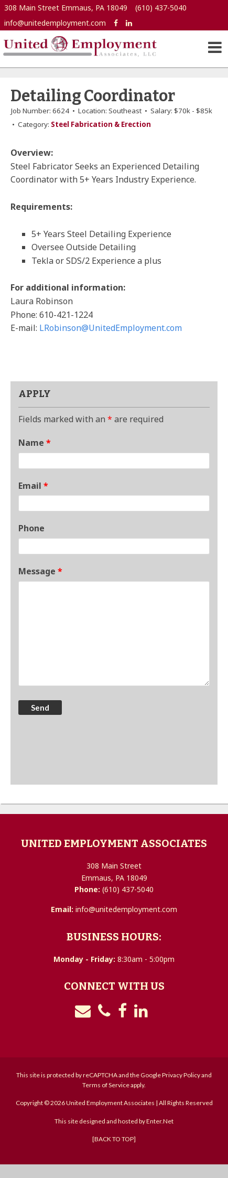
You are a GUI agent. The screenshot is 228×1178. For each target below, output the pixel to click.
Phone (31, 528)
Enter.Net (159, 1121)
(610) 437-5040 (161, 8)
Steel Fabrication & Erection (101, 124)
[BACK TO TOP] (114, 1139)
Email (33, 485)
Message (40, 571)
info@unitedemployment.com (55, 23)
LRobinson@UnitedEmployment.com (110, 328)
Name (34, 442)
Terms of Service (105, 1085)
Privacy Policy (181, 1075)
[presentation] (98, 751)
